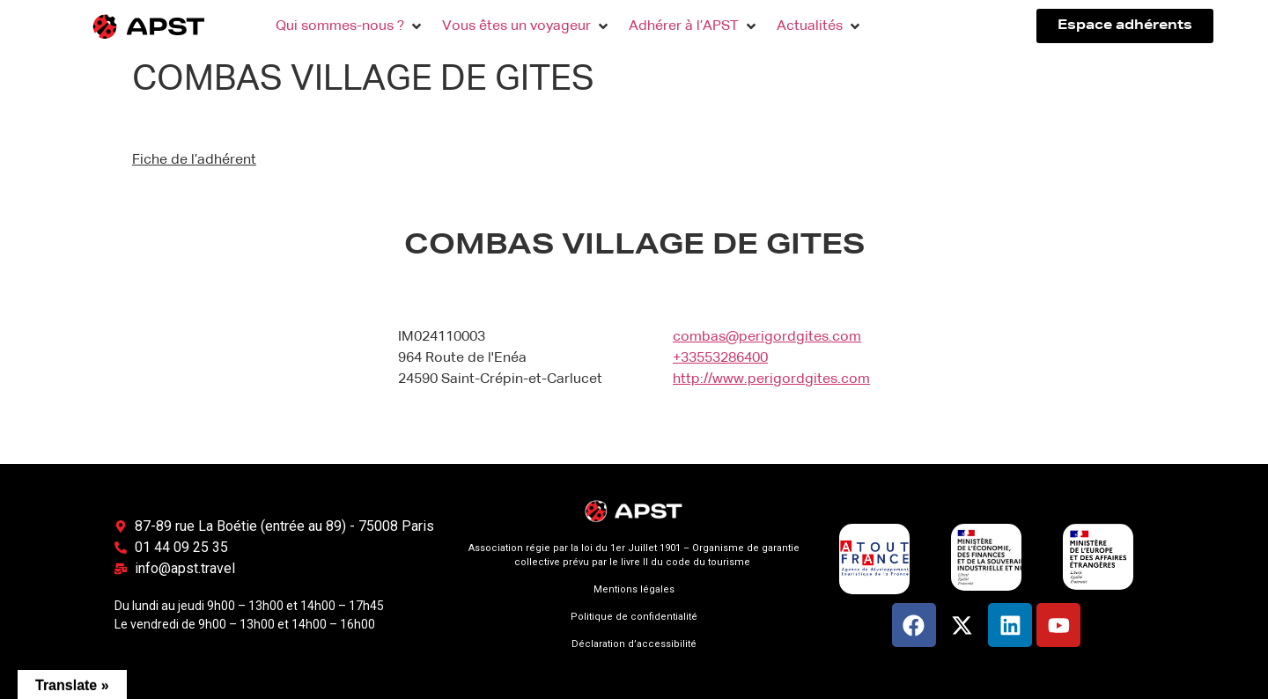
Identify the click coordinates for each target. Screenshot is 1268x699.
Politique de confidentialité (634, 616)
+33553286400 (720, 358)
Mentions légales (634, 589)
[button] (350, 26)
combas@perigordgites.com (767, 337)
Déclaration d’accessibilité (634, 644)
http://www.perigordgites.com (771, 379)
